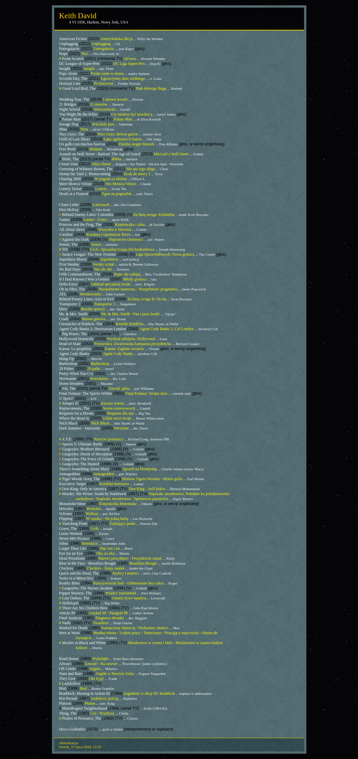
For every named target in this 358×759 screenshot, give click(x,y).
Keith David (78, 16)
